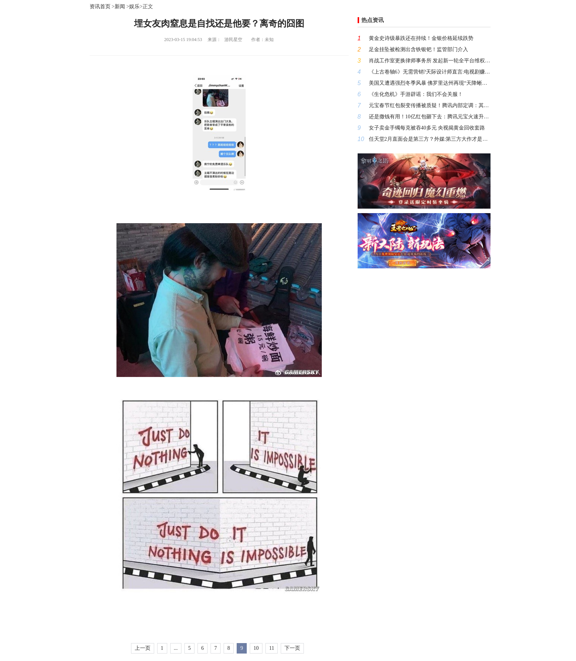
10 (256, 648)
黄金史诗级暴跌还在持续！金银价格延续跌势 (421, 38)
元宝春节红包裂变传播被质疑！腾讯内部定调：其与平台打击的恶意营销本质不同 (430, 105)
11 (271, 648)
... (176, 648)
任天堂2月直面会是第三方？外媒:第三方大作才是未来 (430, 139)
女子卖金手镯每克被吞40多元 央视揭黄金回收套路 (427, 128)
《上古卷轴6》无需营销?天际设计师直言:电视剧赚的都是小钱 (430, 72)
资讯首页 (100, 6)
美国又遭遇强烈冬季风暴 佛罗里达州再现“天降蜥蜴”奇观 (430, 83)
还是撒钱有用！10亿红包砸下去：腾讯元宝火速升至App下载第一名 (430, 116)
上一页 (142, 648)
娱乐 (134, 6)
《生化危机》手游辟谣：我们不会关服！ (416, 94)
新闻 (120, 6)
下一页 (292, 648)
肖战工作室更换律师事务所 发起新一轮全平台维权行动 (430, 60)
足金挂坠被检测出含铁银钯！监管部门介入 (418, 49)
